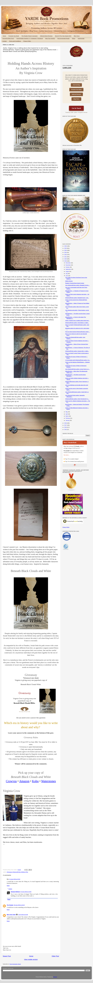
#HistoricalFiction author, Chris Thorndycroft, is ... (77, 398)
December (68, 262)
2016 (65, 427)
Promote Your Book (13, 36)
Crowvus (11, 781)
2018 (65, 423)
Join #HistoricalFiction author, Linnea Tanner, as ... (77, 369)
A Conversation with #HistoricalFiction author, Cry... (77, 360)
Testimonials (81, 38)
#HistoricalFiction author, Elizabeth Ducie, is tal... (77, 297)
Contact (4, 41)
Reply (8, 885)
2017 (65, 425)
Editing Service (69, 281)
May (67, 411)
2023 (65, 252)
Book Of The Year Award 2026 (63, 36)
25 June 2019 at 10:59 (25, 891)
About (73, 38)
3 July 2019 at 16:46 (23, 914)
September (68, 269)
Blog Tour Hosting (50, 38)
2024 (65, 250)
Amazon (24, 781)
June (67, 275)
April (67, 414)
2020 (65, 258)
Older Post (55, 956)
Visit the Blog (76, 84)
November (68, 265)
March (67, 416)
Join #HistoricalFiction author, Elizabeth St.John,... (77, 285)
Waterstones (48, 781)
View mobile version (31, 959)
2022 (65, 254)
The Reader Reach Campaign (29, 36)
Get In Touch (76, 108)
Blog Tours (77, 36)
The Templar (10, 905)
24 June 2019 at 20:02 (14, 879)
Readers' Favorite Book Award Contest (74, 283)
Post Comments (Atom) (15, 964)
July (67, 273)
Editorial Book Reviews (46, 36)
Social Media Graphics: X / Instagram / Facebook (29, 38)
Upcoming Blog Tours (8, 38)
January (68, 420)
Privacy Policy (27, 41)
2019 (65, 261)
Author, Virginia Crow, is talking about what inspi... (77, 320)
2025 (65, 248)
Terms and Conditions (15, 41)
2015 (65, 429)
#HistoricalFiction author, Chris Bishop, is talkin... (77, 322)
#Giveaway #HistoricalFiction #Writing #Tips (17, 872)
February (68, 418)
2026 (65, 246)
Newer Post (7, 956)
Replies (10, 889)
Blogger (55, 976)
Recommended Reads (63, 38)
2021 (65, 256)
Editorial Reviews (76, 94)
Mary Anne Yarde (11, 914)
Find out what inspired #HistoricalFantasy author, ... (77, 331)
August (67, 271)
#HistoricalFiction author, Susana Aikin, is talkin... (77, 351)
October (68, 267)
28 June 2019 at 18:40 (19, 905)
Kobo (35, 781)
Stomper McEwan (15, 891)
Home (4, 36)
